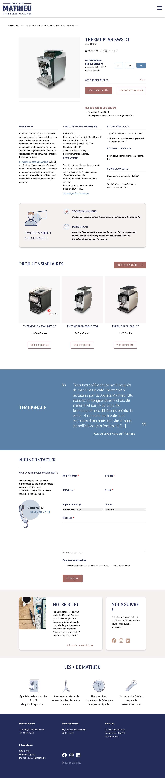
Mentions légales (27, 754)
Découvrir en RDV (98, 90)
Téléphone (69, 490)
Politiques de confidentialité (32, 758)
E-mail (109, 490)
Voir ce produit (40, 345)
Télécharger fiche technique (76, 193)
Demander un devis (131, 90)
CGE (27, 751)
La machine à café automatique (33, 162)
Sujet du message (72, 504)
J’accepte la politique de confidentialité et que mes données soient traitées (98, 565)
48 (141, 66)
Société (110, 475)
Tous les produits (129, 265)
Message (68, 518)
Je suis (108, 504)
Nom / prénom (71, 475)
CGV (21, 751)
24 (118, 66)
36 (130, 66)
